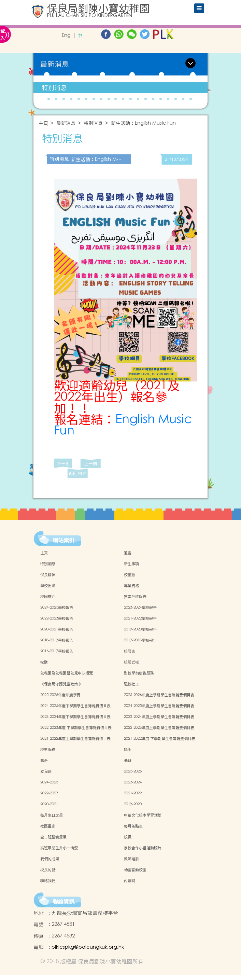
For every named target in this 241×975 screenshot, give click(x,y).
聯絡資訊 (63, 901)
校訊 (127, 837)
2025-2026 (133, 771)
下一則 (63, 463)
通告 (127, 553)
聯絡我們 (47, 880)
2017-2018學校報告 (140, 640)
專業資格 (131, 585)
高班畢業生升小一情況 (59, 848)
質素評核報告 (135, 596)
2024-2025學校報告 (56, 607)
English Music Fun (123, 425)
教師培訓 (131, 859)
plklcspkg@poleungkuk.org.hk (88, 947)
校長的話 (47, 870)
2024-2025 (49, 782)
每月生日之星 (51, 815)
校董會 (129, 574)
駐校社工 (131, 684)
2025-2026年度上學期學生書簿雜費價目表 (159, 695)
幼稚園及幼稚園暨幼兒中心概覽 (66, 673)
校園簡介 (47, 596)
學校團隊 (47, 585)
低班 (127, 760)
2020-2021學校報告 (56, 629)
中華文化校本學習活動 (142, 815)
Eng (66, 36)
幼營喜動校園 (135, 870)
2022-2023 (49, 793)
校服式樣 (131, 662)
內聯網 (129, 880)
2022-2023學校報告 (56, 618)
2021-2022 (133, 793)
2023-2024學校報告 (140, 607)
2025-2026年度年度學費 (60, 695)
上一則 (90, 463)
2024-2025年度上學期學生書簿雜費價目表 (159, 706)
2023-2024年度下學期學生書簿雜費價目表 (75, 717)
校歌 (44, 662)
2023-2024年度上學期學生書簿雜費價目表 (159, 717)
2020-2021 (49, 804)
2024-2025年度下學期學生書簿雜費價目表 (75, 706)
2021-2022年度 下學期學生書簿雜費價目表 (159, 738)
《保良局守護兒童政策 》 (61, 684)
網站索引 (63, 540)
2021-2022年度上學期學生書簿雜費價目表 (75, 738)
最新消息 (65, 123)
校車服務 (47, 749)
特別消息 (54, 87)
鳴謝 (127, 749)
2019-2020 (133, 804)
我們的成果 (49, 859)
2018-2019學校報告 (56, 640)
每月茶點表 (133, 826)
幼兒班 (46, 771)
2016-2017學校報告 (56, 651)
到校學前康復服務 (139, 673)
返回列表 (77, 473)
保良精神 (47, 574)
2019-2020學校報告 (140, 629)
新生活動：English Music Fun (143, 123)
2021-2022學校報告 (140, 618)
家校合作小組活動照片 (142, 848)
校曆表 (129, 651)
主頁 (43, 123)
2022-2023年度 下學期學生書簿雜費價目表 (76, 727)
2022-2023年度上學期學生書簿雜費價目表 (159, 727)
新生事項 (131, 564)
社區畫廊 (47, 826)
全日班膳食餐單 (53, 837)
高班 (44, 760)
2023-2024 (133, 782)
